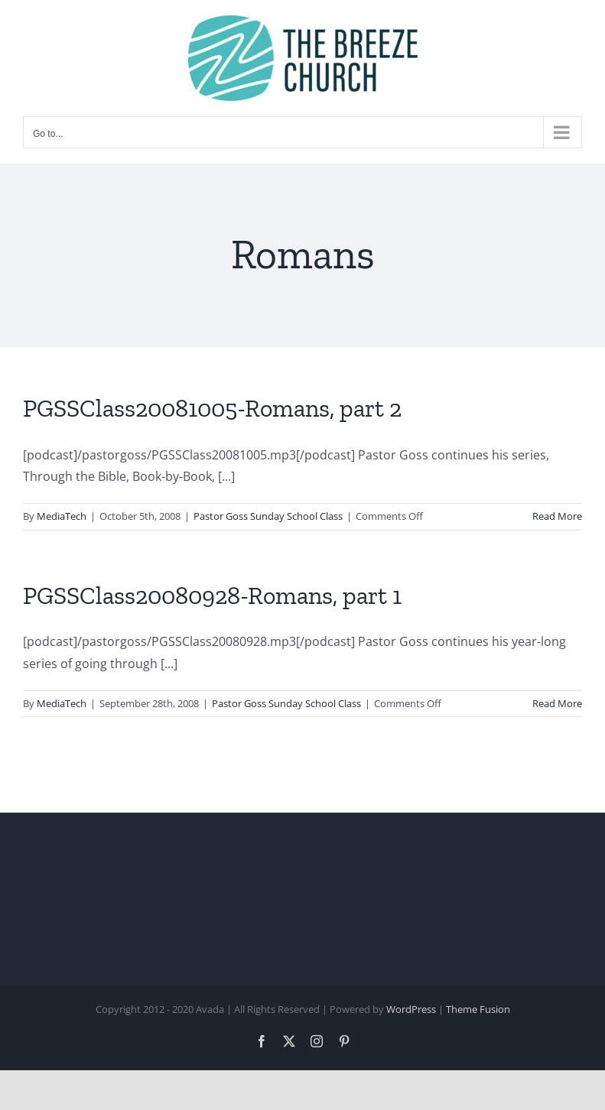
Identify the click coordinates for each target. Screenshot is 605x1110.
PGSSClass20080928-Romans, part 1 (212, 595)
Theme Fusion (478, 1009)
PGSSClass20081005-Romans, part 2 (212, 408)
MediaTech (61, 516)
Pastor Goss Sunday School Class (268, 516)
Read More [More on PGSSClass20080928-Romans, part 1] (557, 703)
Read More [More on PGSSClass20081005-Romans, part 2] (557, 516)
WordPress (411, 1009)
